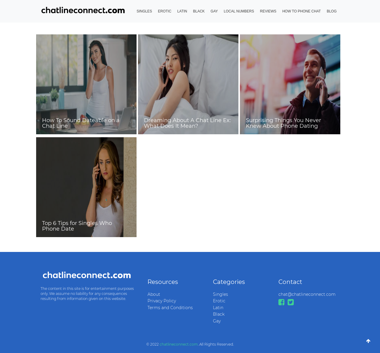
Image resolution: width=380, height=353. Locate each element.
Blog (331, 11)
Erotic (164, 11)
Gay (214, 11)
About (153, 294)
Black (199, 11)
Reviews (268, 11)
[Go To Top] (368, 341)
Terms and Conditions (170, 307)
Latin (182, 11)
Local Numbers (239, 11)
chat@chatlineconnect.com (306, 294)
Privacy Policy (161, 301)
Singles (144, 11)
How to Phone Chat (301, 11)
